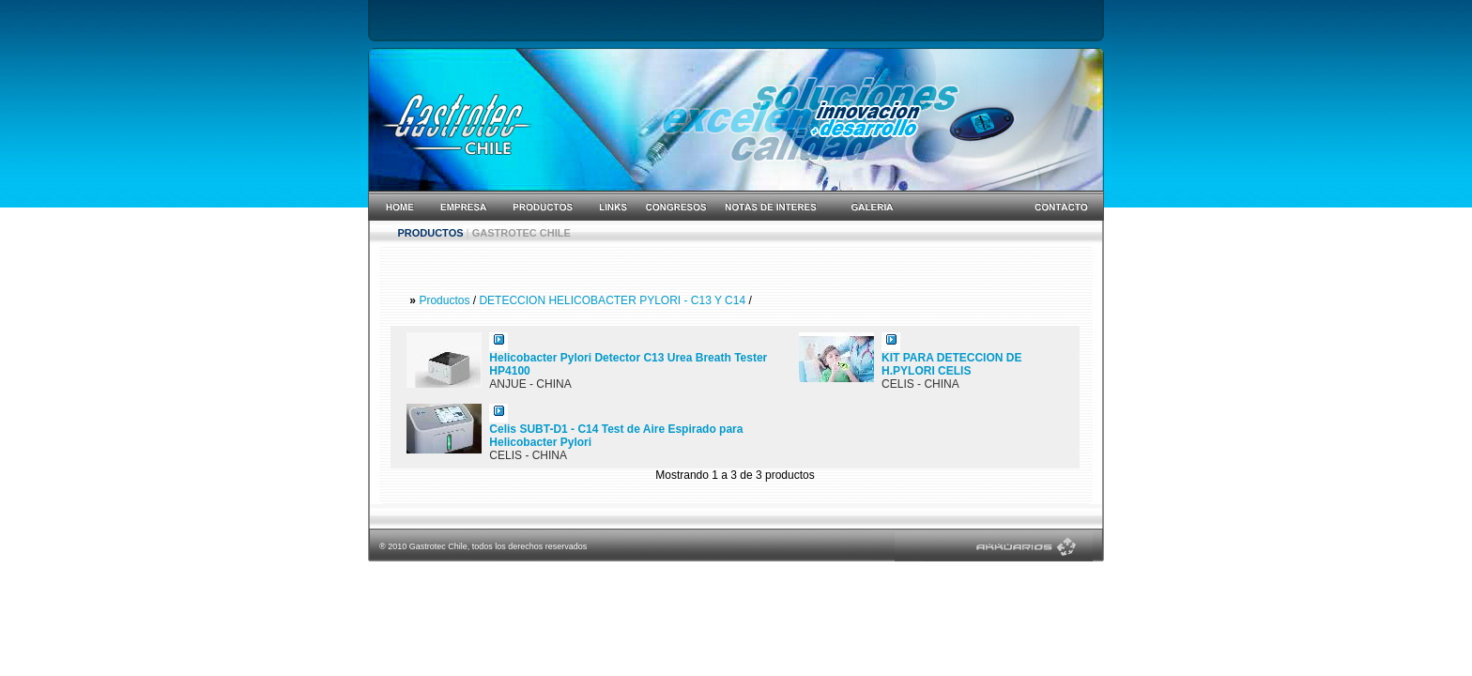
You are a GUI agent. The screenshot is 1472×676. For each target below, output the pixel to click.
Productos (444, 300)
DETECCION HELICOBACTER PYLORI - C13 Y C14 (613, 300)
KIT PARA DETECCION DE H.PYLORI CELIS (951, 364)
